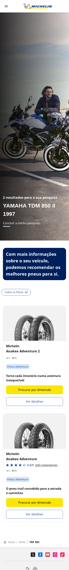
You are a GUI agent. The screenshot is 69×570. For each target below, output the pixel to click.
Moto (22, 542)
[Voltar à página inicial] (38, 6)
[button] (31, 465)
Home (9, 542)
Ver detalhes (34, 401)
